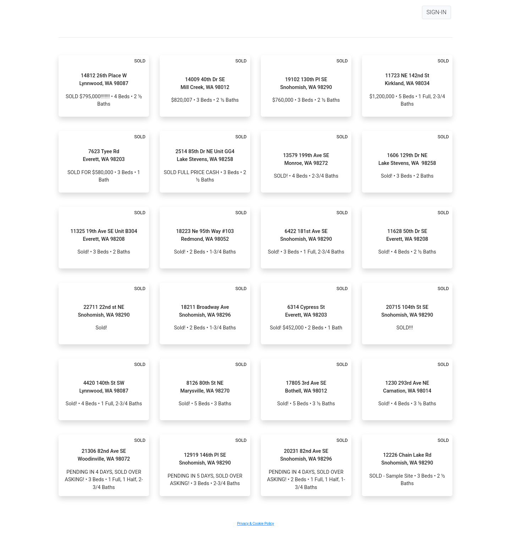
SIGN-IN (436, 12)
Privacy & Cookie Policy (255, 524)
